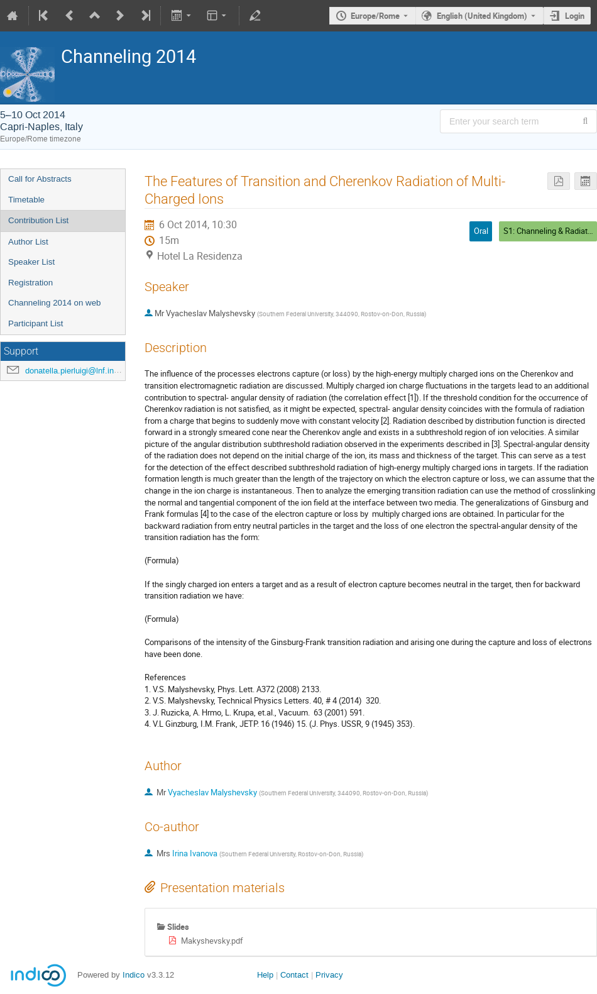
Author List (28, 241)
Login (574, 15)
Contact (294, 974)
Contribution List (38, 220)
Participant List (35, 323)
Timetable (26, 199)
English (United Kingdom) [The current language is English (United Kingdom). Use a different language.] (482, 15)
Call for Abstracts (40, 179)
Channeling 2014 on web (54, 302)
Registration (30, 282)
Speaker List (31, 262)
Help (265, 974)
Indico (134, 974)
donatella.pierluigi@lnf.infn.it (76, 370)
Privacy (329, 974)
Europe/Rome (375, 15)
